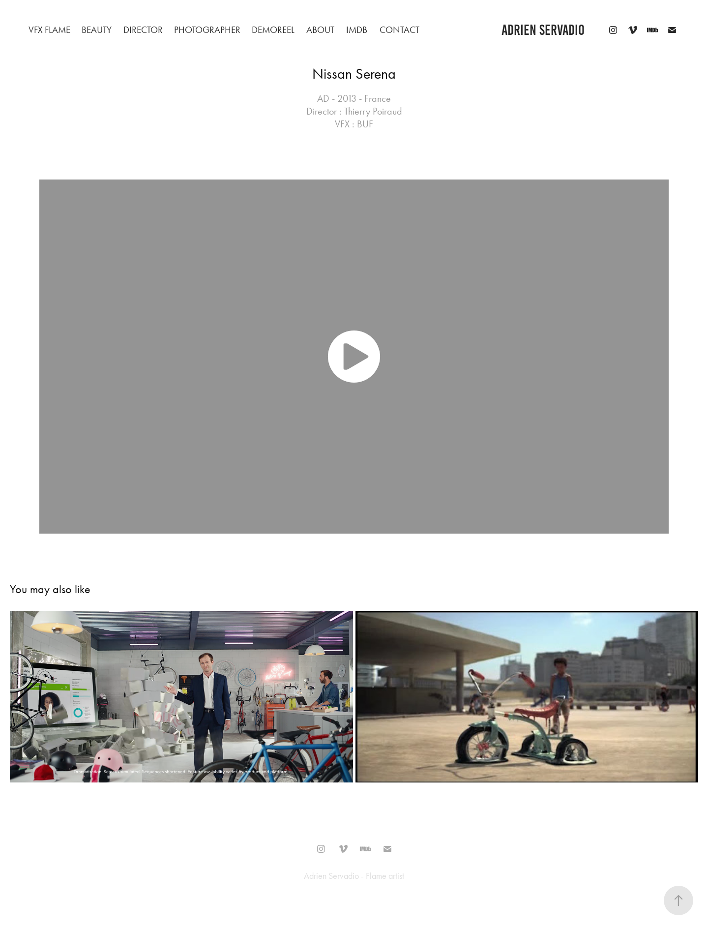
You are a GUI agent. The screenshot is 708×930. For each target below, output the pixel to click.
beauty (97, 29)
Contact (399, 29)
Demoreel (273, 29)
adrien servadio (543, 30)
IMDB (356, 29)
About (320, 29)
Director (143, 29)
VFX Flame (49, 29)
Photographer (207, 29)
